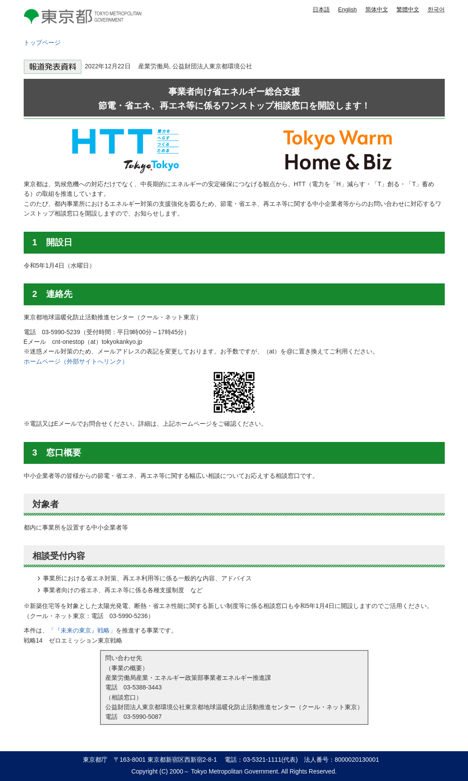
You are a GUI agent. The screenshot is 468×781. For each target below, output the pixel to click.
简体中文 (376, 9)
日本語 (321, 9)
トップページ (42, 42)
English (347, 9)
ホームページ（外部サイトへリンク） (76, 361)
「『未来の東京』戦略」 (82, 630)
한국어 (436, 9)
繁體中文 (408, 9)
